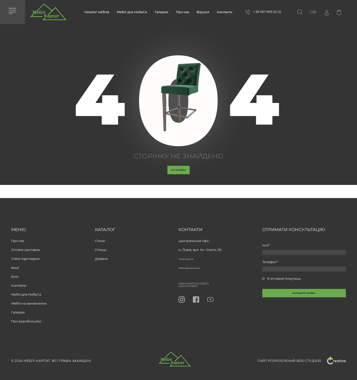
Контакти (224, 12)
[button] (313, 12)
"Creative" (333, 361)
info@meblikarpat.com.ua (198, 263)
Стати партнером (25, 254)
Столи (100, 236)
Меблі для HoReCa (132, 12)
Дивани (101, 254)
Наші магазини (198, 285)
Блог (15, 272)
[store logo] (48, 13)
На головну (179, 174)
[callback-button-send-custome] (304, 306)
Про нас (182, 12)
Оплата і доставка (25, 245)
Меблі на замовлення (29, 298)
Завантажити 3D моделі (208, 280)
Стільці (100, 245)
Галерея (161, 12)
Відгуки (203, 12)
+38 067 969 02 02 (192, 254)
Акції (15, 263)
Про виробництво (26, 316)
